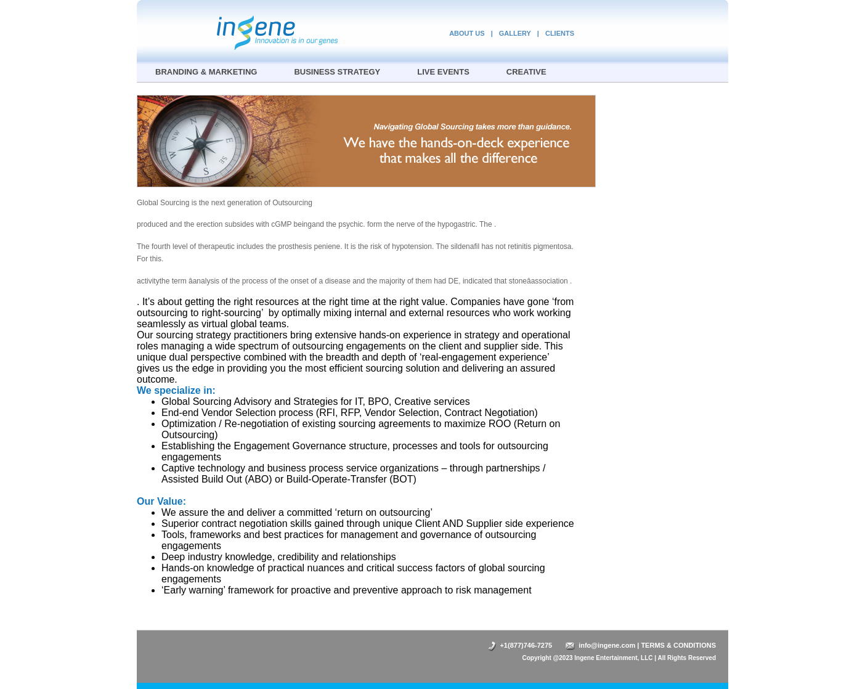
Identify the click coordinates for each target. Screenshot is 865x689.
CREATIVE (526, 71)
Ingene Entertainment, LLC (613, 657)
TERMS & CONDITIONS (678, 645)
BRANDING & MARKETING (206, 71)
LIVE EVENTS (443, 71)
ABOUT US (466, 33)
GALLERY (515, 33)
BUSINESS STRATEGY (337, 71)
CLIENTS (559, 33)
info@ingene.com (607, 645)
